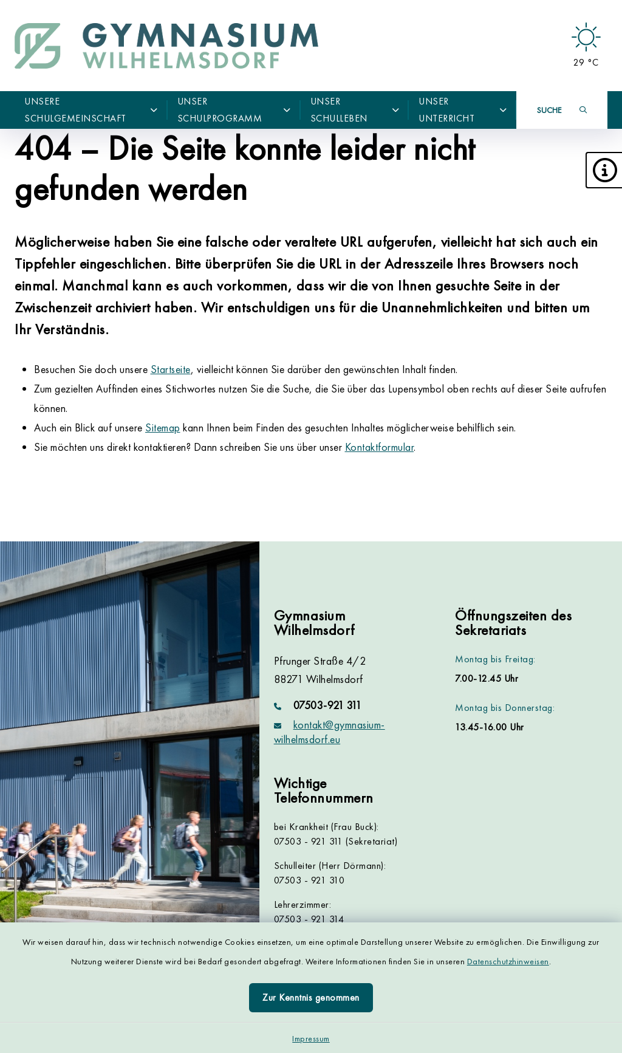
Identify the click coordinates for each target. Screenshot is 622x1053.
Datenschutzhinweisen (508, 961)
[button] (604, 170)
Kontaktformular (379, 447)
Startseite (171, 369)
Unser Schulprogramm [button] (234, 110)
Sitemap (162, 427)
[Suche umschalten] (561, 110)
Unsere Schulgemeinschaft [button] (91, 110)
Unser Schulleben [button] (355, 110)
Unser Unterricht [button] (463, 110)
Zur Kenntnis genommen (311, 997)
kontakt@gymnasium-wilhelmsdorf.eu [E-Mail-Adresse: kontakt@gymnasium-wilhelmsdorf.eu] (329, 732)
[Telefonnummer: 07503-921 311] (350, 705)
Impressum (311, 1038)
